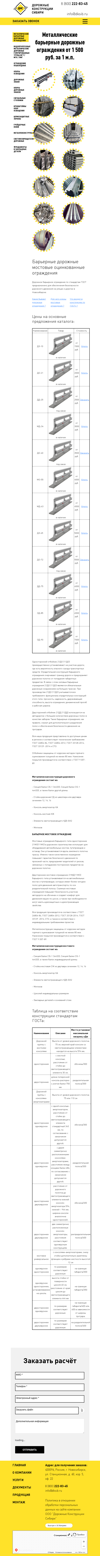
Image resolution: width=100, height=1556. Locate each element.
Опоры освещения (19, 72)
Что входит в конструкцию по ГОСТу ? (77, 302)
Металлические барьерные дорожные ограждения (21, 37)
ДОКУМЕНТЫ (22, 1487)
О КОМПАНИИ (22, 1472)
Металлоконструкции (21, 132)
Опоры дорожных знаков (19, 89)
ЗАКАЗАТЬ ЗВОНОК (26, 21)
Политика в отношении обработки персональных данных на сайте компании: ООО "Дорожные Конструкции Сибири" (64, 1509)
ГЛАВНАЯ (19, 1465)
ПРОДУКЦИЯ (21, 1494)
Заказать (84, 399)
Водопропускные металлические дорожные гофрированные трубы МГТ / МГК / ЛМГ (21, 52)
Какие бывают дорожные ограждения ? (39, 302)
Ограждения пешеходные (20, 64)
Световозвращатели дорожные (21, 139)
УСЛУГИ (18, 1480)
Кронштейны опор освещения (20, 108)
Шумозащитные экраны (21, 117)
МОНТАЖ (19, 1502)
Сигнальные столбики (20, 99)
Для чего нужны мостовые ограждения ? (58, 302)
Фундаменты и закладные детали (20, 149)
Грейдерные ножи (19, 125)
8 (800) (74, 3)
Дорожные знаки (19, 80)
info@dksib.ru (77, 14)
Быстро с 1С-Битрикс (57, 1526)
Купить (84, 346)
